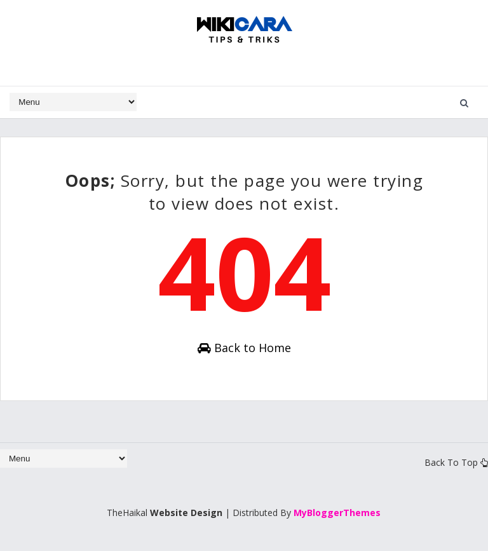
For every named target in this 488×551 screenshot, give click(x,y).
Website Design (186, 513)
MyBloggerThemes (337, 513)
